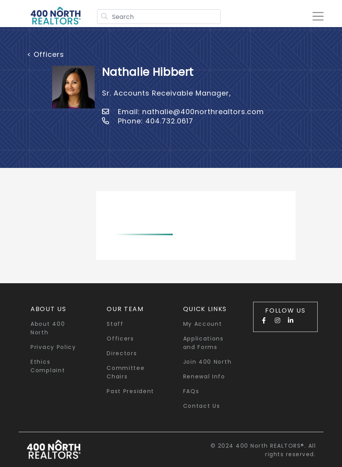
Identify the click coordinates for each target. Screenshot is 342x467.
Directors (122, 353)
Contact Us (201, 406)
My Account (202, 324)
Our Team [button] (125, 308)
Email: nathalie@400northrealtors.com (183, 111)
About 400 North (48, 328)
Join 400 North (207, 362)
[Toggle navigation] (316, 16)
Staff (115, 324)
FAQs (191, 391)
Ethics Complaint (48, 366)
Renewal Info (204, 376)
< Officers (45, 54)
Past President (130, 391)
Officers (120, 338)
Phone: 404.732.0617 (147, 121)
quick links (205, 308)
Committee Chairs (126, 372)
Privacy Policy (53, 347)
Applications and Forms (203, 343)
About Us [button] (48, 308)
